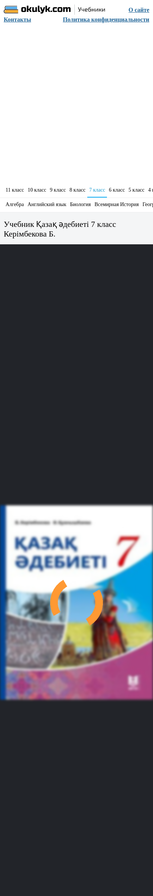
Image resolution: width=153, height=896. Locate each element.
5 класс (136, 190)
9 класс (58, 190)
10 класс (36, 190)
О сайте (138, 10)
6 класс (117, 190)
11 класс (15, 190)
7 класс (97, 190)
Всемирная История (117, 204)
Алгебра (15, 204)
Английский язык (46, 204)
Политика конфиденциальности (106, 19)
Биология (80, 204)
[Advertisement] (76, 106)
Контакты (17, 19)
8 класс (77, 190)
